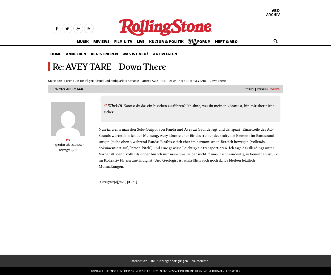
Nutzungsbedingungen (172, 261)
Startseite (55, 81)
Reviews (101, 41)
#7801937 (275, 89)
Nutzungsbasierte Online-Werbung (183, 271)
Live (141, 41)
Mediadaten (216, 271)
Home (55, 53)
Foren (68, 81)
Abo (276, 10)
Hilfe (152, 261)
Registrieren (104, 53)
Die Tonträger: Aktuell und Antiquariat (100, 81)
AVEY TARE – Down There (168, 81)
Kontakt (97, 271)
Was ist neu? (135, 53)
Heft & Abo (226, 41)
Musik (83, 41)
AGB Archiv (233, 271)
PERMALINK (262, 89)
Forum (204, 41)
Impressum (131, 271)
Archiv (273, 15)
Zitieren (249, 89)
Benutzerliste (199, 261)
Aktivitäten (165, 53)
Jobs (155, 271)
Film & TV (123, 41)
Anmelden (76, 53)
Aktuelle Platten (139, 81)
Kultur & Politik (166, 41)
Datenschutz (138, 261)
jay (68, 139)
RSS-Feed (144, 271)
